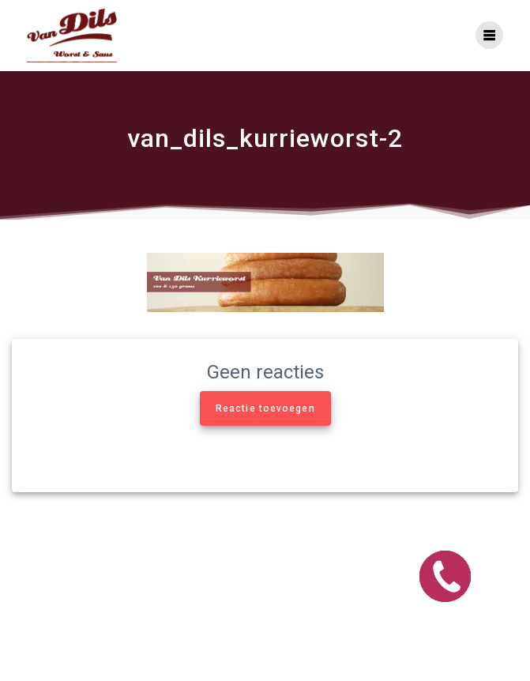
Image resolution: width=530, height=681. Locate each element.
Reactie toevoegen (265, 408)
